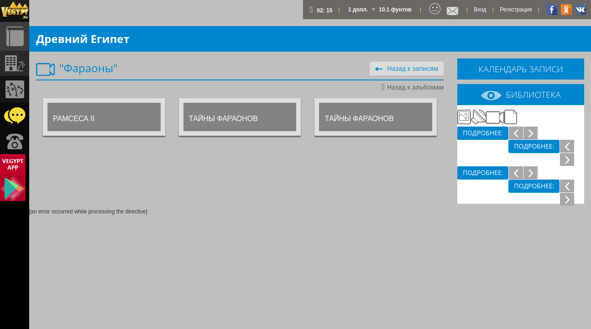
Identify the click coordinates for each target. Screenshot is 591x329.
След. (530, 132)
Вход (480, 9)
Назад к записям (406, 68)
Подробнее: (483, 132)
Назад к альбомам (413, 87)
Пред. (515, 132)
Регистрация (516, 9)
